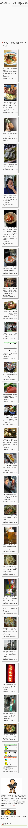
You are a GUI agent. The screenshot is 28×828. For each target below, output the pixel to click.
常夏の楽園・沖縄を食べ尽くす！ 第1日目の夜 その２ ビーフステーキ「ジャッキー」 (10, 686)
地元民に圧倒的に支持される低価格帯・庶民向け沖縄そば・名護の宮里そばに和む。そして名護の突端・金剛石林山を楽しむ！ (10, 72)
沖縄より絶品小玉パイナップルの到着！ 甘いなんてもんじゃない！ (10, 133)
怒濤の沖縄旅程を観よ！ (8, 768)
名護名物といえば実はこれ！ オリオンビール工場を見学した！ (10, 546)
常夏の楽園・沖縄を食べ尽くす (10, 273)
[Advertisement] (14, 25)
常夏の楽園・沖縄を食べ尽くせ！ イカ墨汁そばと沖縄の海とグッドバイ (10, 374)
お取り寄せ (5, 138)
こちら (13, 805)
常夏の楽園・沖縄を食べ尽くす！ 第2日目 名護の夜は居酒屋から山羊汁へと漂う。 (10, 598)
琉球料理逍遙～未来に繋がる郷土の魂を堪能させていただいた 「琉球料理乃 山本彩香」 (10, 396)
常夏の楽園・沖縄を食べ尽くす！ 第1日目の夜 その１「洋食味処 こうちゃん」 (9, 715)
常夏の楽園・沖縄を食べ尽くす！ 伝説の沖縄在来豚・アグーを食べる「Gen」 (10, 496)
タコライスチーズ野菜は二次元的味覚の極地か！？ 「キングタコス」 (10, 517)
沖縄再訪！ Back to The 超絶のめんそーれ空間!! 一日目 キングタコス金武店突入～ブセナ (10, 313)
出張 (4, 78)
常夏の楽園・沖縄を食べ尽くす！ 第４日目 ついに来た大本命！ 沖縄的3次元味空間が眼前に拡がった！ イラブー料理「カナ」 (10, 442)
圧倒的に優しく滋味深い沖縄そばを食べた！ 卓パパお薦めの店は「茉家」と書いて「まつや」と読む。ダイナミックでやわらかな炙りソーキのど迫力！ (10, 106)
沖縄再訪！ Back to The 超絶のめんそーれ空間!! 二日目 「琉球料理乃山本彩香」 (10, 268)
